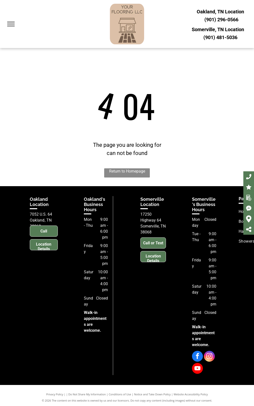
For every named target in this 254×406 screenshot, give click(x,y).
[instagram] (209, 357)
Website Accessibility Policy (191, 394)
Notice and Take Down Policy (152, 394)
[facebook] (197, 357)
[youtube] (197, 369)
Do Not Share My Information (87, 394)
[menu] (10, 24)
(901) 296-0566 (221, 20)
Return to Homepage (127, 171)
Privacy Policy (54, 394)
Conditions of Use (120, 394)
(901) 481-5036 (220, 37)
